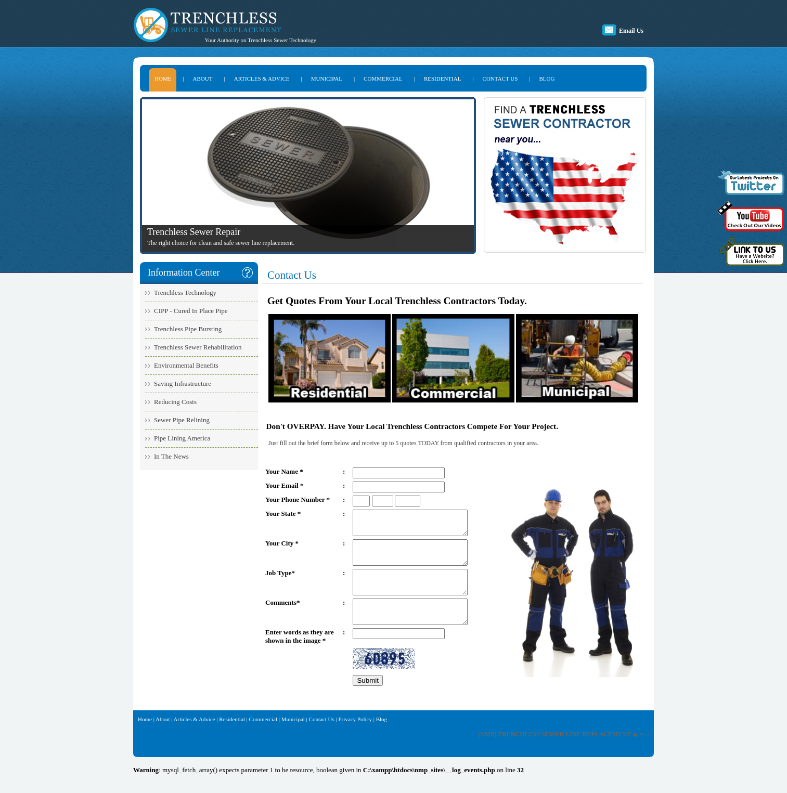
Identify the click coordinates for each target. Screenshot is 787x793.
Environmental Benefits (186, 365)
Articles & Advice (194, 738)
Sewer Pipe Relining (182, 420)
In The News (171, 456)
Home (145, 738)
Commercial (263, 738)
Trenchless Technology (185, 292)
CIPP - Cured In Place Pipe (190, 311)
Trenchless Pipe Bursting (188, 329)
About (163, 738)
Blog (381, 738)
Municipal (293, 738)
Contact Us (321, 738)
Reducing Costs (175, 402)
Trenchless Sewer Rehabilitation (198, 347)
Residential (232, 738)
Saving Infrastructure (182, 383)
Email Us (631, 30)
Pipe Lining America (182, 438)
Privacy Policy (354, 738)
